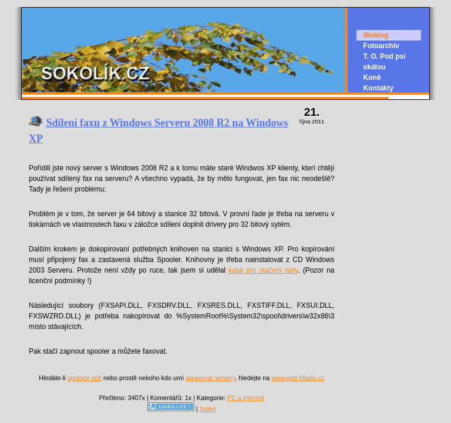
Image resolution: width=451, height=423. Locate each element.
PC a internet (245, 397)
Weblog (376, 35)
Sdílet (208, 408)
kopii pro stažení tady (263, 270)
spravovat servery (210, 377)
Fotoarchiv (381, 46)
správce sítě (85, 377)
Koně (372, 77)
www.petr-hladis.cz (297, 377)
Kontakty (378, 88)
